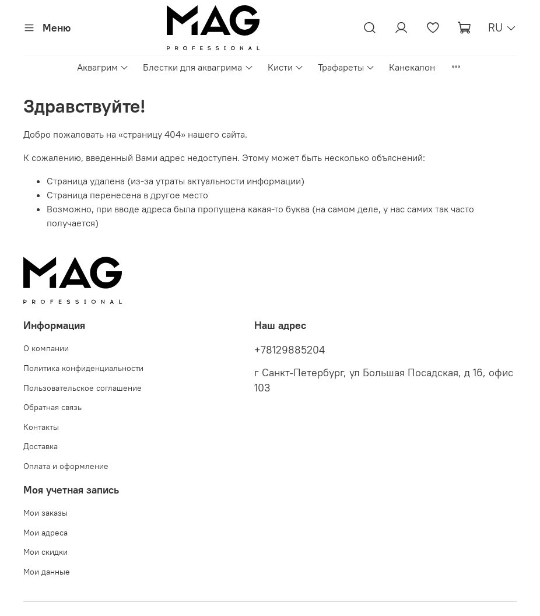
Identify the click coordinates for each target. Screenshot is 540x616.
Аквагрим (103, 67)
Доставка (40, 446)
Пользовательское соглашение (82, 388)
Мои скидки (45, 552)
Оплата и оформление (65, 466)
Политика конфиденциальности (83, 368)
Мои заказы (45, 513)
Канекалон (412, 67)
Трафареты (346, 67)
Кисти (286, 67)
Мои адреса (45, 532)
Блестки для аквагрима (198, 67)
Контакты (41, 427)
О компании (46, 348)
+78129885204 (289, 350)
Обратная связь (52, 407)
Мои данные (46, 571)
